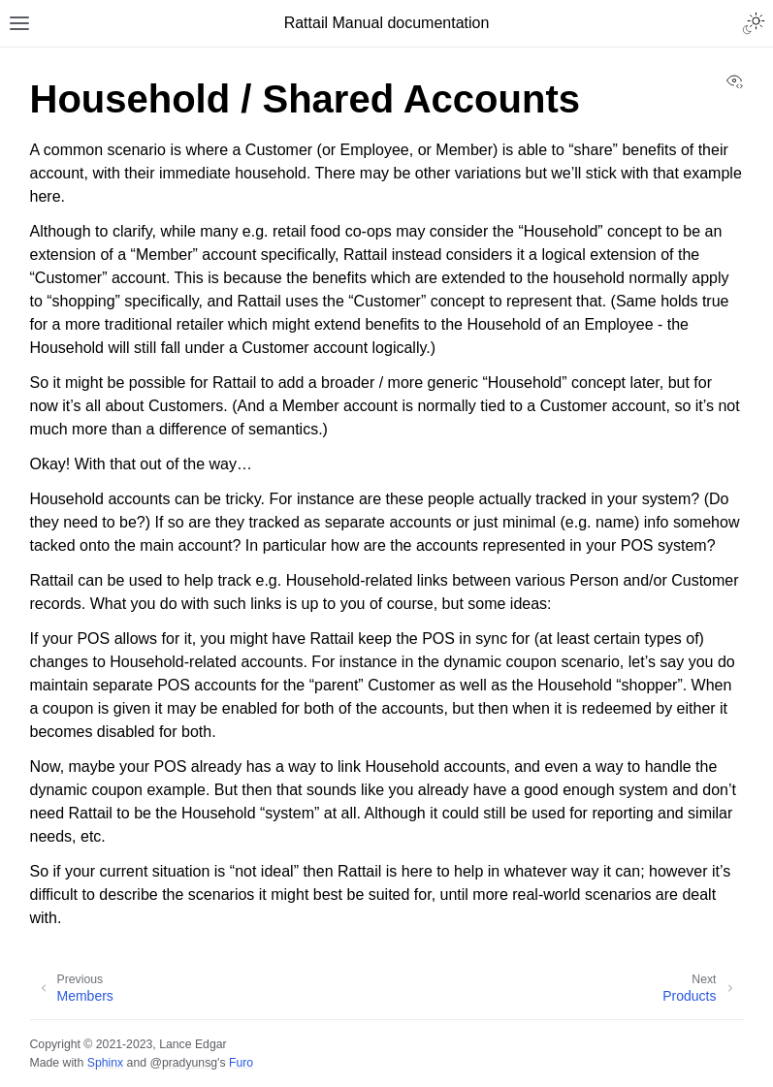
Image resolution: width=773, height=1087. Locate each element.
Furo (241, 1063)
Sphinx (105, 1063)
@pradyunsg (183, 1063)
